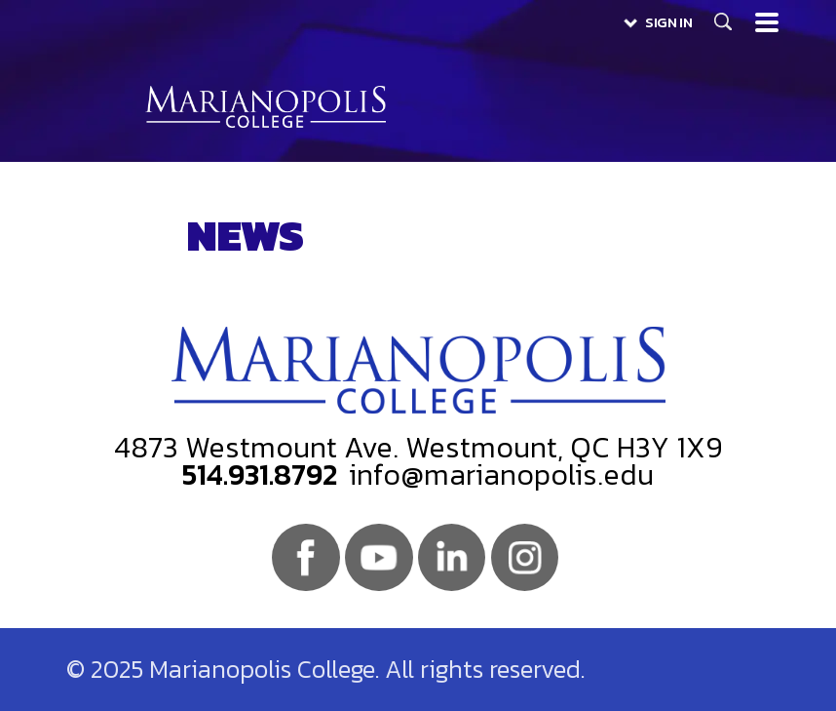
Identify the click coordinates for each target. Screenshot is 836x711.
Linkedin (451, 557)
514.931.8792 (259, 474)
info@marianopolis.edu (501, 474)
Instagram (524, 557)
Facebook (305, 557)
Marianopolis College (265, 107)
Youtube (378, 557)
